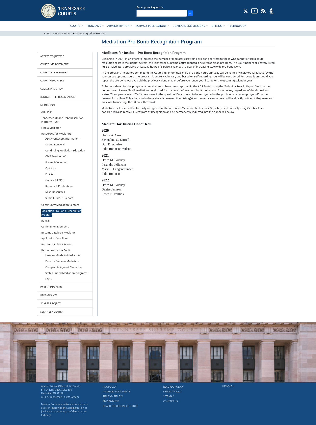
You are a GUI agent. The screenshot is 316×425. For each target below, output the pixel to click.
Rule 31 (45, 220)
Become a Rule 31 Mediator (58, 232)
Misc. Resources (55, 192)
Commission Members (55, 226)
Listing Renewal (54, 144)
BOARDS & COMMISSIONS (189, 26)
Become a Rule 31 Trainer (57, 244)
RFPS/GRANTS (48, 295)
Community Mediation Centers (60, 205)
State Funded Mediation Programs (66, 273)
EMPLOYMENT (111, 401)
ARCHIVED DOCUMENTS (116, 391)
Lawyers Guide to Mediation (62, 255)
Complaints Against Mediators (63, 267)
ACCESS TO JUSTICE (52, 56)
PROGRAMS (94, 26)
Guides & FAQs (54, 180)
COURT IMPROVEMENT (54, 64)
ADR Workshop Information (62, 138)
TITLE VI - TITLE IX (113, 396)
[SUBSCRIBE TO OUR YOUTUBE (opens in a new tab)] (254, 10)
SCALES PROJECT (50, 303)
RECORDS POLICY (173, 386)
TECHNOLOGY (237, 26)
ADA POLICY (109, 386)
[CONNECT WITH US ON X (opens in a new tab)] (245, 10)
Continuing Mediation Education (65, 150)
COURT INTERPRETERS (54, 72)
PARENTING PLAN (51, 287)
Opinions (50, 168)
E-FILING (217, 26)
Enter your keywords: (150, 7)
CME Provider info (56, 156)
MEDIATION (47, 105)
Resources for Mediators (56, 133)
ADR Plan (47, 112)
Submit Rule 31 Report (59, 198)
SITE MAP (168, 396)
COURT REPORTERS (52, 80)
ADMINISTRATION (118, 26)
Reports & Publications (59, 186)
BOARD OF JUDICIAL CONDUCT (120, 406)
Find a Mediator (51, 128)
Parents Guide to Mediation (62, 261)
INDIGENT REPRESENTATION (57, 97)
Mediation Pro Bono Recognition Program (61, 213)
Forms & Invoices (56, 162)
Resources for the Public (56, 250)
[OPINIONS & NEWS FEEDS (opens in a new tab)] (263, 10)
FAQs (48, 279)
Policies (50, 174)
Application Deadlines (54, 238)
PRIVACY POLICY (172, 391)
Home (47, 33)
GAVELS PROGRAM (51, 89)
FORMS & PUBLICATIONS (151, 26)
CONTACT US (170, 401)
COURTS (75, 26)
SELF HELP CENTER (51, 311)
